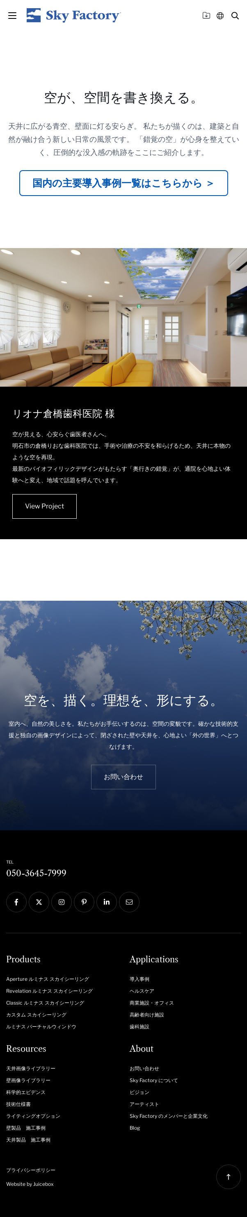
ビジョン (139, 1092)
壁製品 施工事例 (26, 1128)
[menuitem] (61, 978)
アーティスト (144, 1104)
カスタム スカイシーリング (36, 1015)
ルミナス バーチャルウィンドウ (41, 1026)
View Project (44, 506)
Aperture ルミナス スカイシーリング (47, 979)
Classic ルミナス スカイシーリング (45, 1003)
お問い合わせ (144, 1068)
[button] (235, 15)
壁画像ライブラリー (28, 1080)
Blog (135, 1128)
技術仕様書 (18, 1104)
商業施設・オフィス (152, 1003)
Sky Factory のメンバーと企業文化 (169, 1116)
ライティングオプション (33, 1116)
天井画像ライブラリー (30, 1068)
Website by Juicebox (30, 1184)
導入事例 (139, 979)
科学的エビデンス (26, 1092)
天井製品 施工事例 (28, 1140)
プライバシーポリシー (30, 1170)
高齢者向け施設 (147, 1015)
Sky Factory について (154, 1080)
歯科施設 (139, 1026)
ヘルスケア (142, 991)
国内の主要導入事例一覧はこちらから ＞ (123, 183)
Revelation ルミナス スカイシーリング (49, 991)
